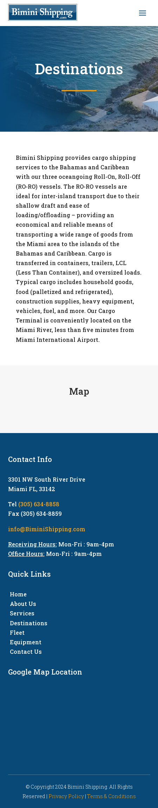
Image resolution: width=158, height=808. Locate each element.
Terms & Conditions (111, 796)
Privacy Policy (66, 796)
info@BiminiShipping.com (46, 529)
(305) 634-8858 (38, 504)
